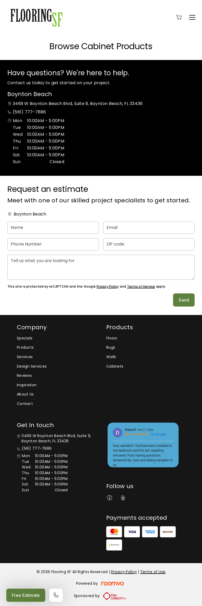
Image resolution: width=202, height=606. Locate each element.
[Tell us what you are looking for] (101, 267)
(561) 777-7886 (29, 112)
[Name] (53, 228)
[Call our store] (56, 595)
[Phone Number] (53, 244)
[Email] (149, 228)
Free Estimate (26, 595)
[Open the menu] (192, 17)
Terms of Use (152, 571)
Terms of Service (141, 286)
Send (184, 300)
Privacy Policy (108, 286)
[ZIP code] (149, 244)
